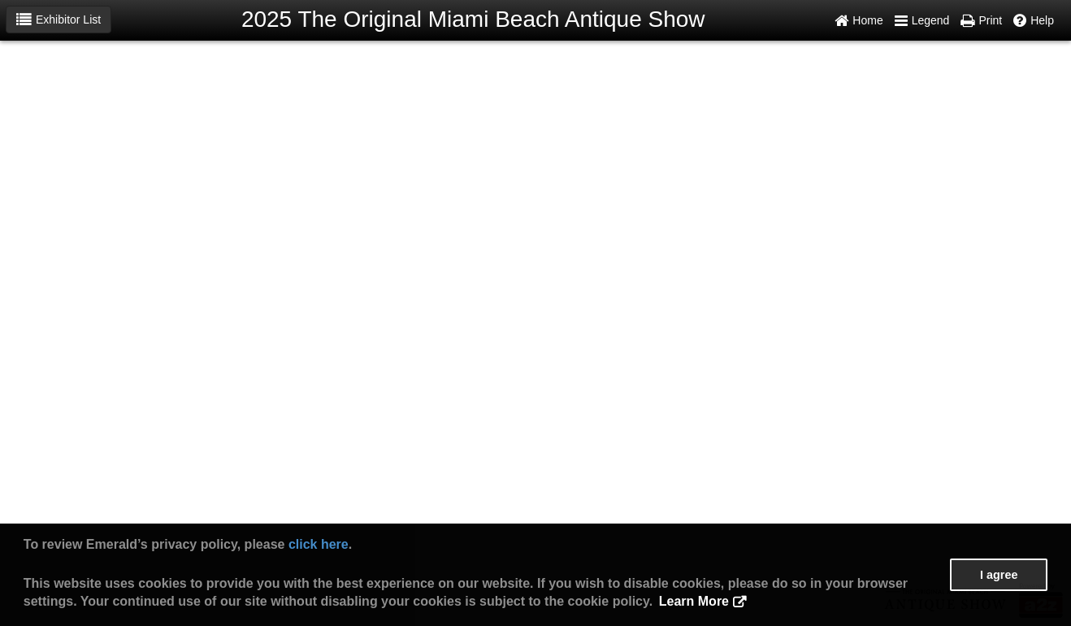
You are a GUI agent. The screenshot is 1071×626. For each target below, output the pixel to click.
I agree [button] (998, 574)
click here (318, 544)
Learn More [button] (694, 601)
